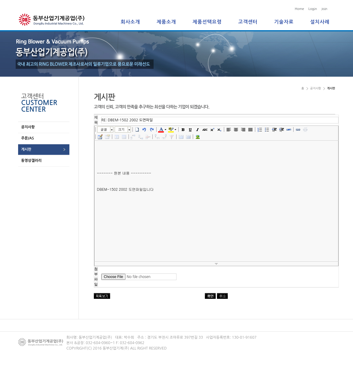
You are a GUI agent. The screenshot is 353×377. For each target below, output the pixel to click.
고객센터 (248, 22)
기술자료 (284, 22)
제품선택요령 (206, 22)
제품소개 (166, 22)
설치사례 (319, 22)
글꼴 (103, 129)
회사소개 (130, 22)
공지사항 (28, 127)
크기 (121, 129)
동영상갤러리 (31, 160)
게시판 (26, 149)
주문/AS (27, 138)
